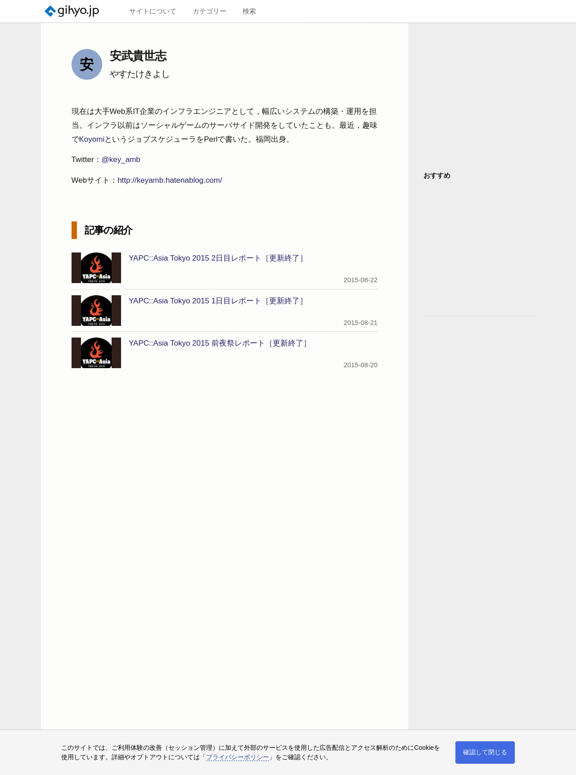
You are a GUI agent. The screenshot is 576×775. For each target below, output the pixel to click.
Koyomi (92, 139)
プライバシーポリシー (237, 757)
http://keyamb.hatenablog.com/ (169, 180)
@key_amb (121, 159)
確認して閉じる (485, 752)
